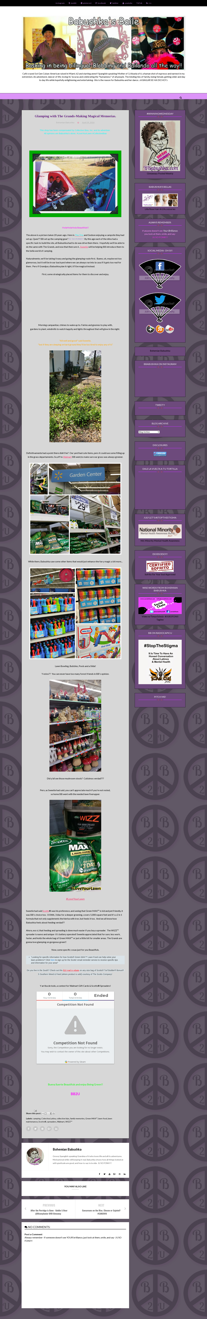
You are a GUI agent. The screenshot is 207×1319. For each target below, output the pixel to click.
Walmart (67, 456)
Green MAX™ (91, 1118)
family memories (77, 1118)
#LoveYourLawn (75, 898)
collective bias (63, 1118)
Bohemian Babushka (160, 350)
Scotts (46, 910)
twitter (114, 3)
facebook (101, 3)
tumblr (73, 3)
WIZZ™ (68, 1121)
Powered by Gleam (75, 1061)
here (53, 960)
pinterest (86, 3)
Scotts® (42, 1121)
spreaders (51, 1121)
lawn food (102, 1118)
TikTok (139, 3)
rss (149, 3)
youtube (127, 3)
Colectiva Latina (48, 1118)
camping (37, 1118)
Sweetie (84, 246)
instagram (60, 3)
